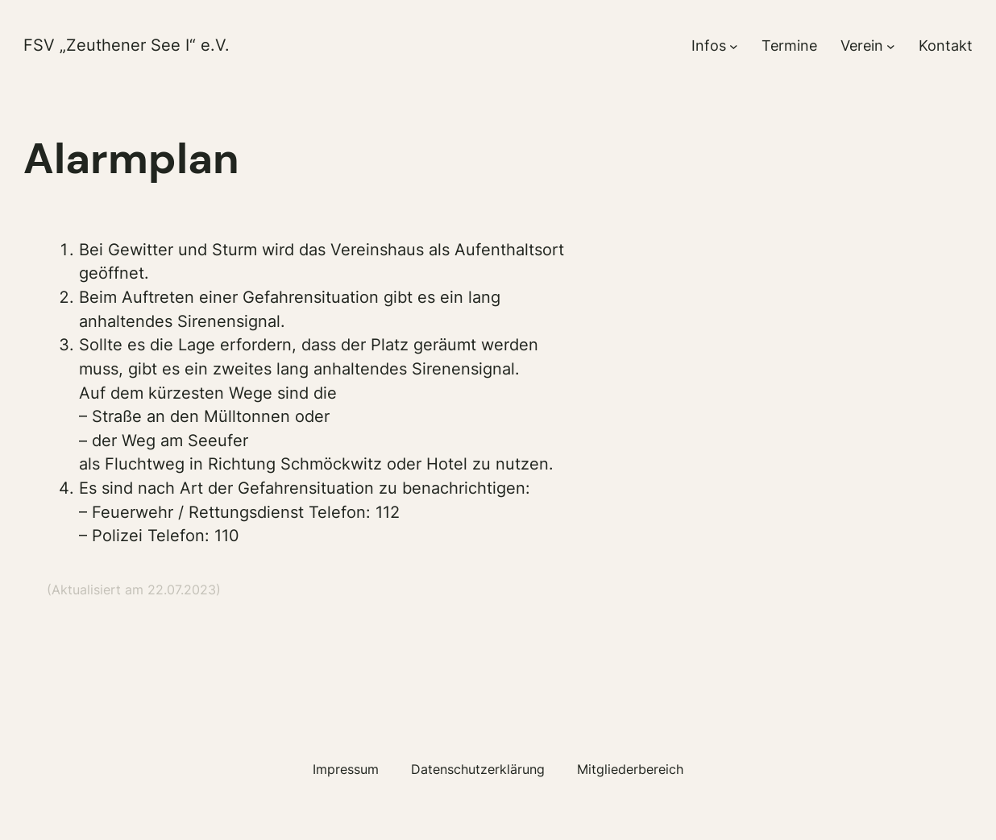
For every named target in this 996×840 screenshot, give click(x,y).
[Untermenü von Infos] (733, 46)
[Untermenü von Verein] (890, 46)
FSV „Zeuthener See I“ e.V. (126, 45)
